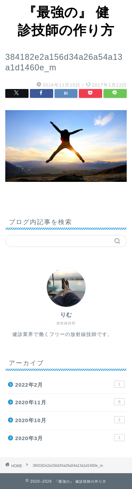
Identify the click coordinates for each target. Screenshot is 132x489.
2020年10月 (70, 419)
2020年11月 (70, 401)
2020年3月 (70, 437)
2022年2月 (70, 384)
